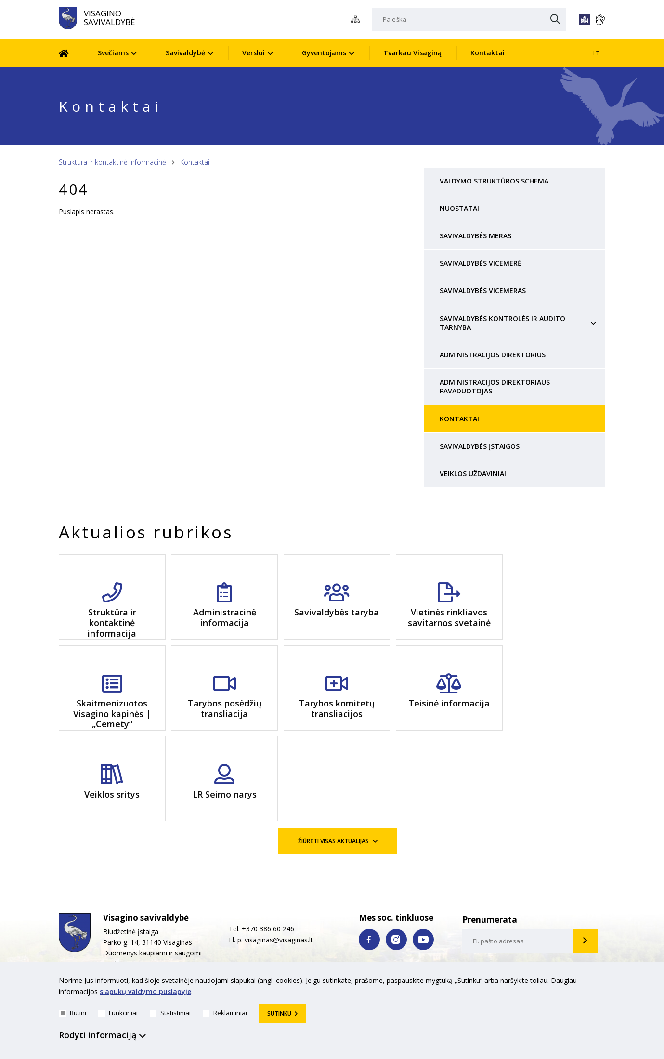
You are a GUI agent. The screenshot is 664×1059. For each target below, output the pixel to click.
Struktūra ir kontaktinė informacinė (112, 162)
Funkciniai (118, 1012)
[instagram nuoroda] (396, 858)
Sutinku (279, 1013)
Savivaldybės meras (475, 235)
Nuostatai (459, 208)
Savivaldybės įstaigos (480, 446)
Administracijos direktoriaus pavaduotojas (495, 386)
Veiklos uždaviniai (473, 473)
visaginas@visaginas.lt (279, 858)
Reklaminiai (225, 1012)
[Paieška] (469, 19)
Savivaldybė (185, 52)
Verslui (253, 52)
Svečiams (113, 52)
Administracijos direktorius (493, 354)
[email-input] (517, 860)
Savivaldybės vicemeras (483, 290)
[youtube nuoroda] (423, 858)
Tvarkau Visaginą (412, 52)
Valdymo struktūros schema (494, 180)
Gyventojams (324, 52)
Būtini (72, 1012)
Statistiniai (170, 1012)
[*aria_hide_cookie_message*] (603, 982)
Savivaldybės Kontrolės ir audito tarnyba (502, 323)
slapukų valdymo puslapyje (145, 991)
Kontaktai (487, 52)
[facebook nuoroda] (369, 858)
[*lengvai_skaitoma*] (584, 19)
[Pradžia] (71, 53)
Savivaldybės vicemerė (480, 263)
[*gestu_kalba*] (600, 19)
